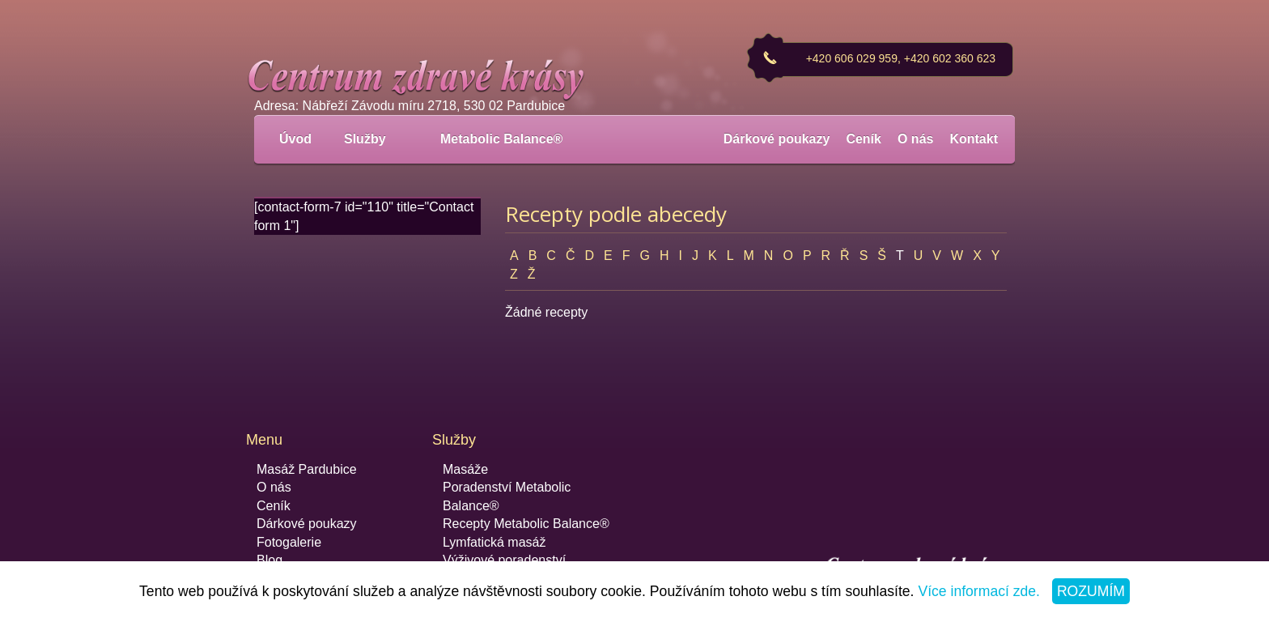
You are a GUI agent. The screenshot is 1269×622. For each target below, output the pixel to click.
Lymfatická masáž (494, 542)
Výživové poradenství (504, 560)
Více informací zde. (979, 591)
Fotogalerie (289, 542)
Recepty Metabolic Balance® (526, 523)
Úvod (295, 139)
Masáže (465, 469)
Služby (374, 139)
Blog (269, 560)
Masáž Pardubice (307, 469)
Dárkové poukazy (777, 139)
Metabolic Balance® (501, 139)
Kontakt (973, 139)
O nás (915, 139)
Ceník (863, 139)
